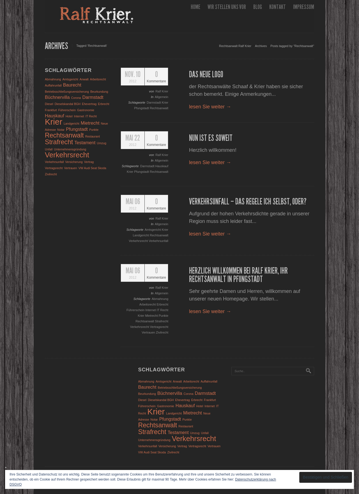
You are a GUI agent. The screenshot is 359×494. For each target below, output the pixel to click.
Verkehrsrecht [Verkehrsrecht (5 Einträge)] (67, 155)
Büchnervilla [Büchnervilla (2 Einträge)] (57, 97)
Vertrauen (149, 332)
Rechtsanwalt (159, 108)
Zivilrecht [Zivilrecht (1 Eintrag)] (51, 174)
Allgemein (161, 97)
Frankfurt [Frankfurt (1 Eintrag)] (51, 110)
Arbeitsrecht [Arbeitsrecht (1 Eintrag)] (98, 79)
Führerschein (135, 310)
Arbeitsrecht (148, 304)
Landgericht (141, 235)
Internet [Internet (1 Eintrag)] (79, 116)
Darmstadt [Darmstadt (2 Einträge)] (92, 97)
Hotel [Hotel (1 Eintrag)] (69, 116)
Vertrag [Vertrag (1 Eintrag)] (89, 162)
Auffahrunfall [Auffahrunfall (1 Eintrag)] (53, 85)
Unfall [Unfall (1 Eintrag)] (48, 149)
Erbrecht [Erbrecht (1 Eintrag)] (103, 104)
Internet (151, 310)
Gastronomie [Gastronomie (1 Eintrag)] (85, 110)
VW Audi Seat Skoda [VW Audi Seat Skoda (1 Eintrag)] (92, 168)
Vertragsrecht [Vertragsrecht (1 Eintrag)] (54, 168)
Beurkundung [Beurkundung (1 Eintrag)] (99, 91)
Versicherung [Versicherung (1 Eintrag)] (74, 162)
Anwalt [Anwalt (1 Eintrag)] (84, 79)
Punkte (163, 315)
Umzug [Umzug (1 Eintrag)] (101, 143)
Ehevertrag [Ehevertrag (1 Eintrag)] (89, 104)
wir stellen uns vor (227, 7)
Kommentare (156, 77)
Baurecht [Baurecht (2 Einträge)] (72, 84)
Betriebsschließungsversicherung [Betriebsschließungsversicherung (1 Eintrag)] (67, 91)
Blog (257, 7)
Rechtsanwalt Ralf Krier (235, 46)
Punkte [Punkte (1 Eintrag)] (93, 129)
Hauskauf (161, 166)
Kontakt (277, 7)
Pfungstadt (142, 108)
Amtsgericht (153, 229)
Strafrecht (161, 321)
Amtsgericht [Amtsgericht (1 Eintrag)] (70, 79)
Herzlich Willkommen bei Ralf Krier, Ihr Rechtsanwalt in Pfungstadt (238, 275)
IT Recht (162, 310)
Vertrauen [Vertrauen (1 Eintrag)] (70, 168)
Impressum (303, 7)
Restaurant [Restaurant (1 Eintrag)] (92, 136)
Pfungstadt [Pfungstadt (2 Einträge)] (77, 129)
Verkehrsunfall (158, 241)
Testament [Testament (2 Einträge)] (84, 142)
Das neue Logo (206, 74)
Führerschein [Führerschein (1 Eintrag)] (67, 110)
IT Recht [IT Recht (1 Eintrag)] (91, 116)
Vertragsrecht (159, 326)
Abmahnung (160, 298)
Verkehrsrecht (139, 241)
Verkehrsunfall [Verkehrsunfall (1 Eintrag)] (54, 162)
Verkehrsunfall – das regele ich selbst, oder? (248, 202)
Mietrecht (151, 315)
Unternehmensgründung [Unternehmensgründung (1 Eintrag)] (70, 149)
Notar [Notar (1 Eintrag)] (61, 129)
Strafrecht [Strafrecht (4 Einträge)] (59, 142)
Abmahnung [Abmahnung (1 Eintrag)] (53, 79)
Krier (165, 102)
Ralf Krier (161, 91)
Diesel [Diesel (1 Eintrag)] (49, 104)
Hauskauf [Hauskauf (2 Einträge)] (54, 115)
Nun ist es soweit (211, 138)
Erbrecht (162, 304)
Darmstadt (154, 102)
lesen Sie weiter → (210, 106)
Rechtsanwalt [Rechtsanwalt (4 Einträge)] (64, 135)
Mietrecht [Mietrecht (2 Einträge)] (90, 122)
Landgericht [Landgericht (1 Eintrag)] (71, 123)
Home (195, 7)
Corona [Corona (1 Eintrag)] (76, 97)
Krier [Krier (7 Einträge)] (53, 121)
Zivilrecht (162, 332)
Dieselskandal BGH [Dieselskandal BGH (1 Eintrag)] (67, 104)
